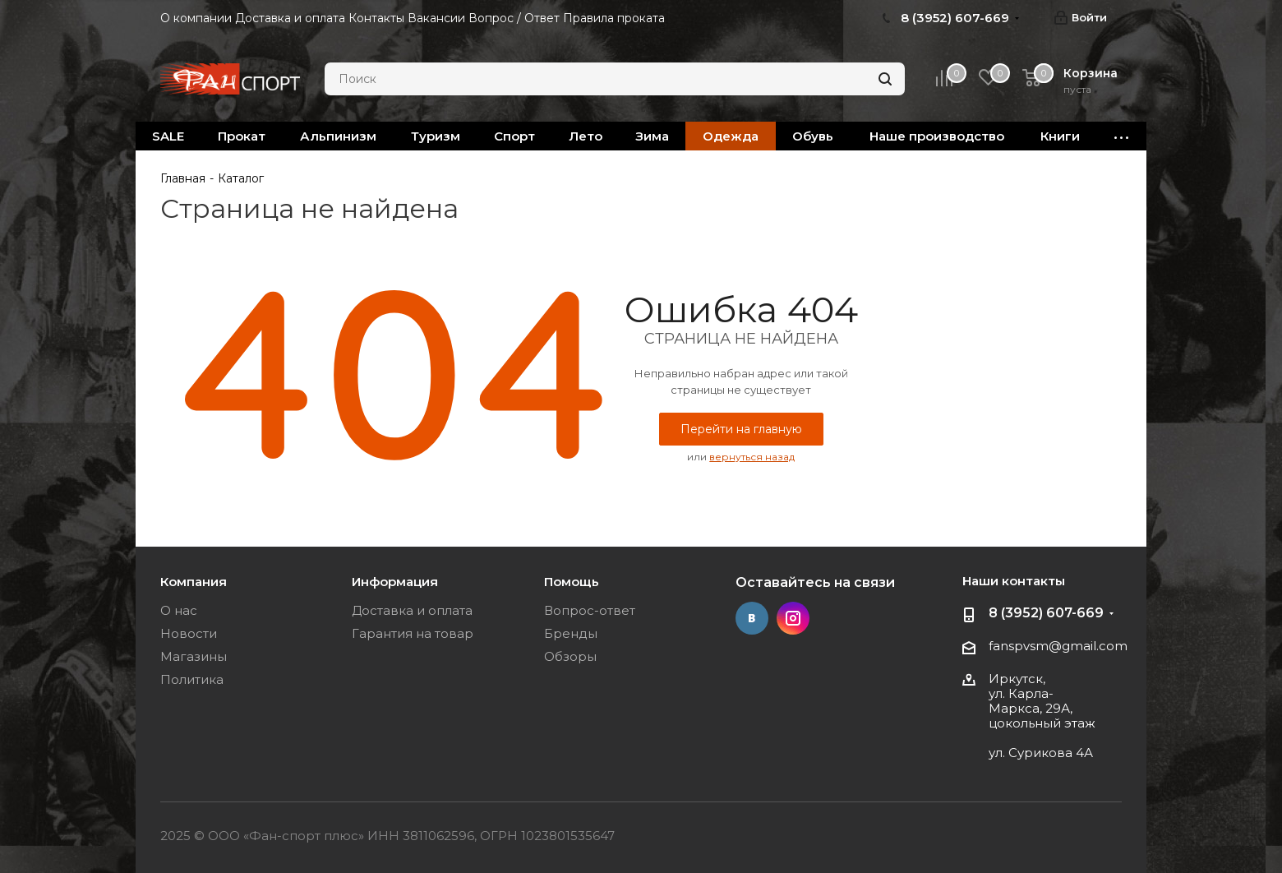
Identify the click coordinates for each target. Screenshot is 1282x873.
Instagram (793, 618)
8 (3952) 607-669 (1046, 613)
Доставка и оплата (412, 610)
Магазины (193, 656)
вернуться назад (752, 456)
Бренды (570, 633)
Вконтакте (752, 618)
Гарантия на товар (412, 633)
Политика (192, 679)
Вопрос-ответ (589, 610)
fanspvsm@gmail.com (1058, 646)
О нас (178, 610)
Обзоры (570, 656)
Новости (188, 633)
